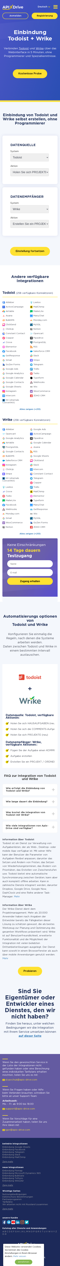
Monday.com (40, 320)
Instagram (11, 391)
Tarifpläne (7, 1202)
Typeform (38, 378)
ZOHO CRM (39, 396)
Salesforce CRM (41, 351)
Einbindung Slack (11, 1155)
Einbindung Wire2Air (13, 1181)
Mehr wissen (19, 1256)
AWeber (10, 302)
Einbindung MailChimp (14, 1157)
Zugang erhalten (30, 581)
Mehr (17, 897)
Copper (10, 338)
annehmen (23, 1262)
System (14, 151)
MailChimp (38, 307)
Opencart (38, 333)
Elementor (11, 347)
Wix (35, 387)
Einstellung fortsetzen (30, 251)
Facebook (11, 351)
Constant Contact (15, 333)
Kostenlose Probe (30, 73)
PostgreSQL (39, 342)
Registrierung (45, 16)
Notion (37, 329)
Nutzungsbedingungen (14, 1194)
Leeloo (37, 302)
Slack (36, 356)
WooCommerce (41, 391)
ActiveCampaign (15, 307)
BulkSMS (10, 320)
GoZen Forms (13, 364)
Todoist (24, 48)
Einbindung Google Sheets (16, 1147)
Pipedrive (38, 338)
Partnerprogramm (12, 1199)
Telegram (38, 364)
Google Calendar (15, 378)
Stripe (36, 360)
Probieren (30, 971)
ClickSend (11, 325)
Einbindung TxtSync (12, 1178)
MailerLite (38, 311)
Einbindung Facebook (13, 1150)
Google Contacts (15, 382)
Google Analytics (15, 373)
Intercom (10, 396)
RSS (35, 347)
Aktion (14, 166)
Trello (36, 369)
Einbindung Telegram (13, 1152)
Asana (9, 316)
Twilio (36, 373)
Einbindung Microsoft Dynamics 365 (21, 1173)
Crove (9, 342)
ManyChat (38, 316)
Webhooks (39, 382)
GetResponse (13, 356)
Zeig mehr (7, 1162)
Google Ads (12, 369)
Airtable (10, 311)
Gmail (9, 360)
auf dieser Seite (30, 1036)
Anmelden (15, 16)
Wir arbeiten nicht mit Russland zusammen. (25, 1204)
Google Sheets (13, 387)
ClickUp (10, 329)
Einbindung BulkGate (13, 1176)
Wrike (40, 48)
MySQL (37, 325)
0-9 (4, 1234)
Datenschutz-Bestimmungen (17, 1197)
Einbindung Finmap (12, 1171)
